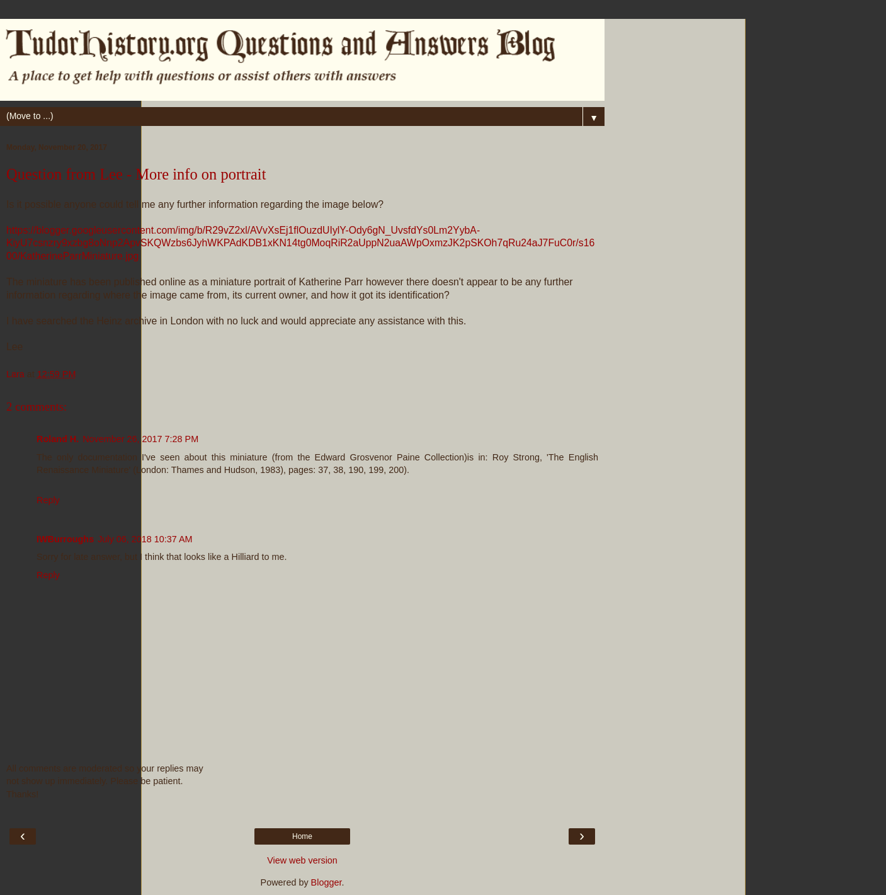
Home (302, 836)
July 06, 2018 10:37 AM (145, 539)
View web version (302, 860)
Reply (48, 500)
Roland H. (58, 439)
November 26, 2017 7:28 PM (140, 439)
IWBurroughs (65, 539)
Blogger (326, 882)
